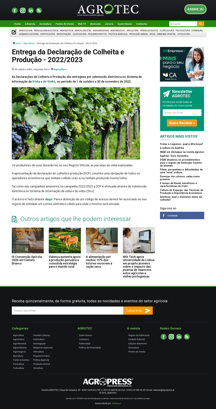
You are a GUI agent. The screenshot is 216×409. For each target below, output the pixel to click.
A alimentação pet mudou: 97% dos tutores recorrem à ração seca (99, 261)
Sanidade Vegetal (166, 34)
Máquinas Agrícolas (43, 347)
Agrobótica (66, 30)
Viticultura (184, 34)
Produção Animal (138, 34)
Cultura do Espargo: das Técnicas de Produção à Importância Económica (181, 192)
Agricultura (25, 30)
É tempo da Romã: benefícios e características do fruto (178, 185)
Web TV (82, 23)
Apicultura (132, 30)
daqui (48, 199)
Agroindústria (101, 30)
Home (17, 23)
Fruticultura (183, 30)
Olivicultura (79, 34)
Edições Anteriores (137, 343)
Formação (197, 30)
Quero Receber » (182, 123)
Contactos (141, 23)
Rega (152, 34)
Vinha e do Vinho (43, 81)
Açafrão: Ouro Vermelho (174, 156)
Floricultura (167, 30)
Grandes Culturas (28, 34)
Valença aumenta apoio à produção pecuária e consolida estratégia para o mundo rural (65, 261)
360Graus (116, 403)
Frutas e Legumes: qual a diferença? (181, 144)
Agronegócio (118, 30)
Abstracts (95, 23)
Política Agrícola (118, 34)
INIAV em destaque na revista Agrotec (182, 152)
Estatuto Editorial (136, 339)
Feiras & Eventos (149, 30)
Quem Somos (125, 23)
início (17, 43)
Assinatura (45, 23)
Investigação (64, 34)
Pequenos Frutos (97, 34)
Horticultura (47, 34)
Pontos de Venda (65, 23)
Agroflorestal (83, 30)
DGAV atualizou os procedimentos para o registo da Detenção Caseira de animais (181, 162)
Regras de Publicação (139, 335)
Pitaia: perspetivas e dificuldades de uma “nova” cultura (181, 171)
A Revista (30, 23)
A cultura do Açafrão (172, 148)
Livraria (109, 23)
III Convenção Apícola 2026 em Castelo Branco (27, 260)
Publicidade (84, 343)
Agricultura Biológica (46, 30)
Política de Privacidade (90, 347)
